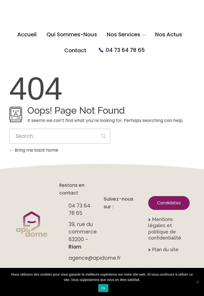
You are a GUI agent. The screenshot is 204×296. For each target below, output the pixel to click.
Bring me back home (33, 150)
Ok (103, 288)
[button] (169, 203)
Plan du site (163, 249)
